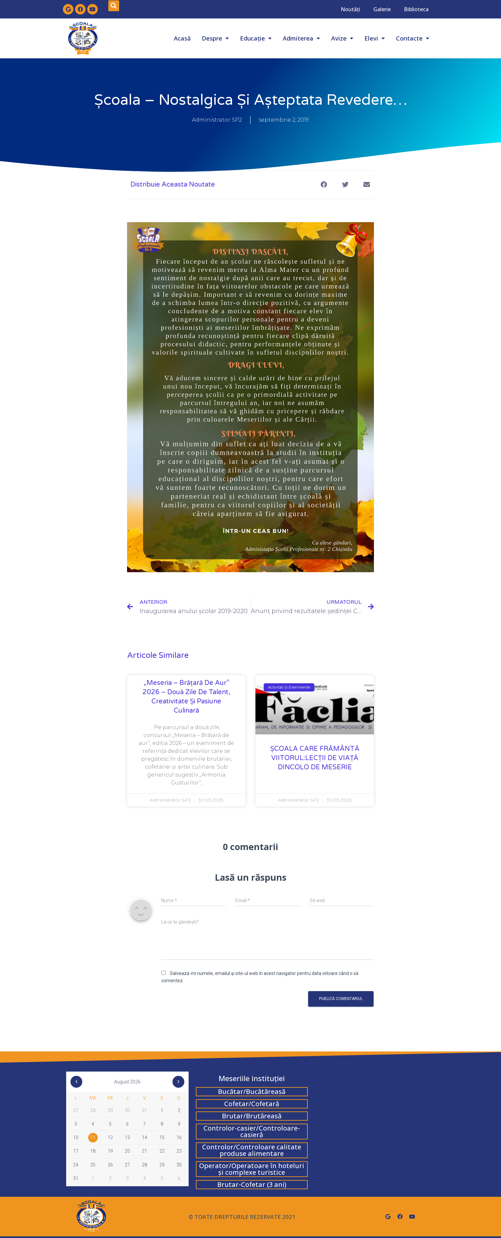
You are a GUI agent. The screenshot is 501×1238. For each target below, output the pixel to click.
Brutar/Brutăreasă (251, 1115)
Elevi (374, 38)
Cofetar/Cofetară (251, 1103)
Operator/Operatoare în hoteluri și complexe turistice (251, 1169)
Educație (256, 38)
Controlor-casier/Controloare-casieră (251, 1131)
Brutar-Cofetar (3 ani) (251, 1184)
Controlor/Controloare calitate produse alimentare (251, 1150)
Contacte (412, 38)
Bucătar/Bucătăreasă (251, 1091)
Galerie (382, 9)
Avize (342, 38)
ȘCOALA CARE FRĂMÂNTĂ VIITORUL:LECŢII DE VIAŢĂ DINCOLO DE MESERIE (314, 758)
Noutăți (350, 9)
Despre (215, 38)
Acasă (182, 38)
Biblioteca (416, 9)
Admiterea (301, 38)
